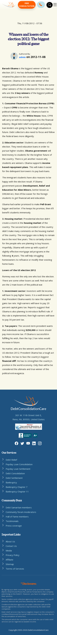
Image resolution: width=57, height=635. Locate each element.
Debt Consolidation (15, 473)
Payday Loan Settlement (18, 468)
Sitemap (10, 564)
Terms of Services (15, 568)
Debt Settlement (14, 477)
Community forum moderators (21, 512)
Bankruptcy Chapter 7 (16, 487)
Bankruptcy (11, 482)
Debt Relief (11, 459)
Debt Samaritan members (19, 507)
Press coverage (14, 525)
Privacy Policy (12, 555)
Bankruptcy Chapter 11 (17, 491)
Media (9, 550)
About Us (10, 541)
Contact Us (11, 546)
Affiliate (9, 559)
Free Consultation (26, 4)
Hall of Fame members (17, 516)
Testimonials (12, 521)
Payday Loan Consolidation (19, 464)
